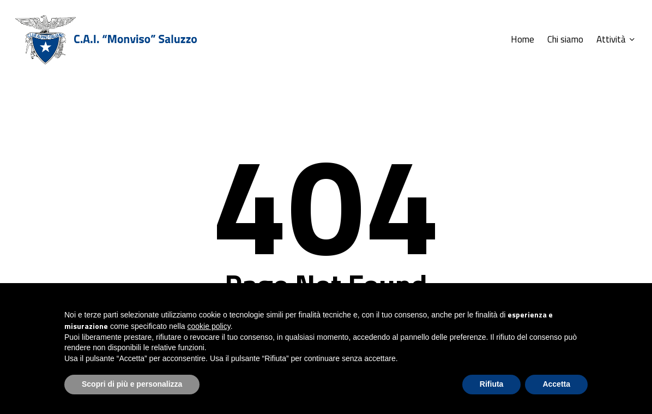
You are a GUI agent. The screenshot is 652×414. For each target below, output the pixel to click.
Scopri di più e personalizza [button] (132, 384)
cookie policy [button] (209, 326)
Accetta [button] (556, 384)
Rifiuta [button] (492, 384)
